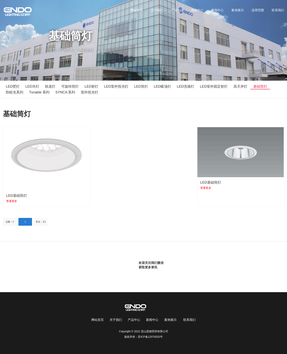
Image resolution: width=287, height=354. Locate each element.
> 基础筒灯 (84, 50)
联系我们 (278, 10)
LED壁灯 (13, 86)
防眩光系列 (14, 92)
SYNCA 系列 (65, 92)
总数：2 (10, 221)
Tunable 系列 (39, 92)
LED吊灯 (32, 86)
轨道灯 (50, 86)
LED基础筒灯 (16, 196)
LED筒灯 (141, 86)
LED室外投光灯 (116, 86)
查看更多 (11, 201)
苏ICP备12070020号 (150, 336)
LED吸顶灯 (162, 86)
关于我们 (157, 10)
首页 (54, 50)
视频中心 (197, 10)
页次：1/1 (41, 221)
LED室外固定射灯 (214, 86)
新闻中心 (217, 10)
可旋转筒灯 (70, 86)
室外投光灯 (89, 92)
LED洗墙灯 (185, 86)
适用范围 (258, 10)
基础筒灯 (260, 86)
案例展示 (237, 10)
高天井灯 (240, 86)
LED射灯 (91, 86)
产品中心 (177, 10)
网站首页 (137, 10)
